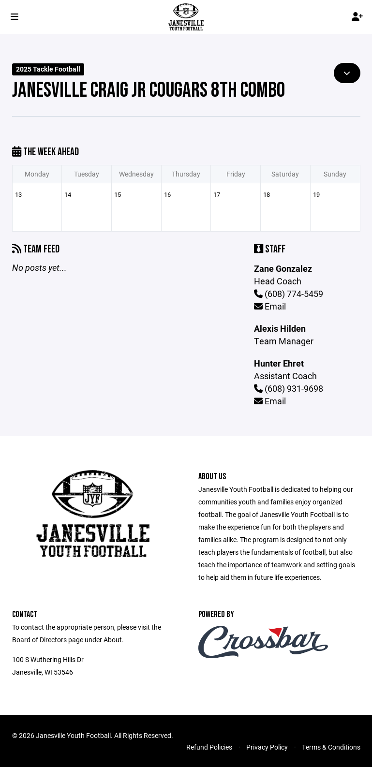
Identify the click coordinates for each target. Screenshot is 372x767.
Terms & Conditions (331, 747)
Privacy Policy (267, 747)
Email (270, 306)
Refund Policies (209, 747)
